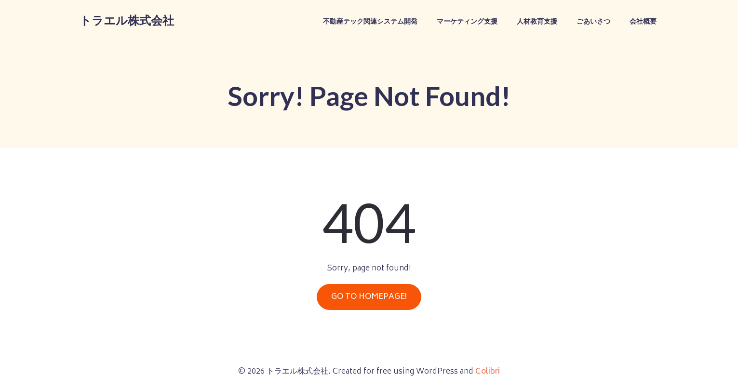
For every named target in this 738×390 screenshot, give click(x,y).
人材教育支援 (537, 22)
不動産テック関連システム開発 (370, 22)
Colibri (487, 371)
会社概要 (643, 22)
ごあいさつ (593, 22)
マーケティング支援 (467, 22)
